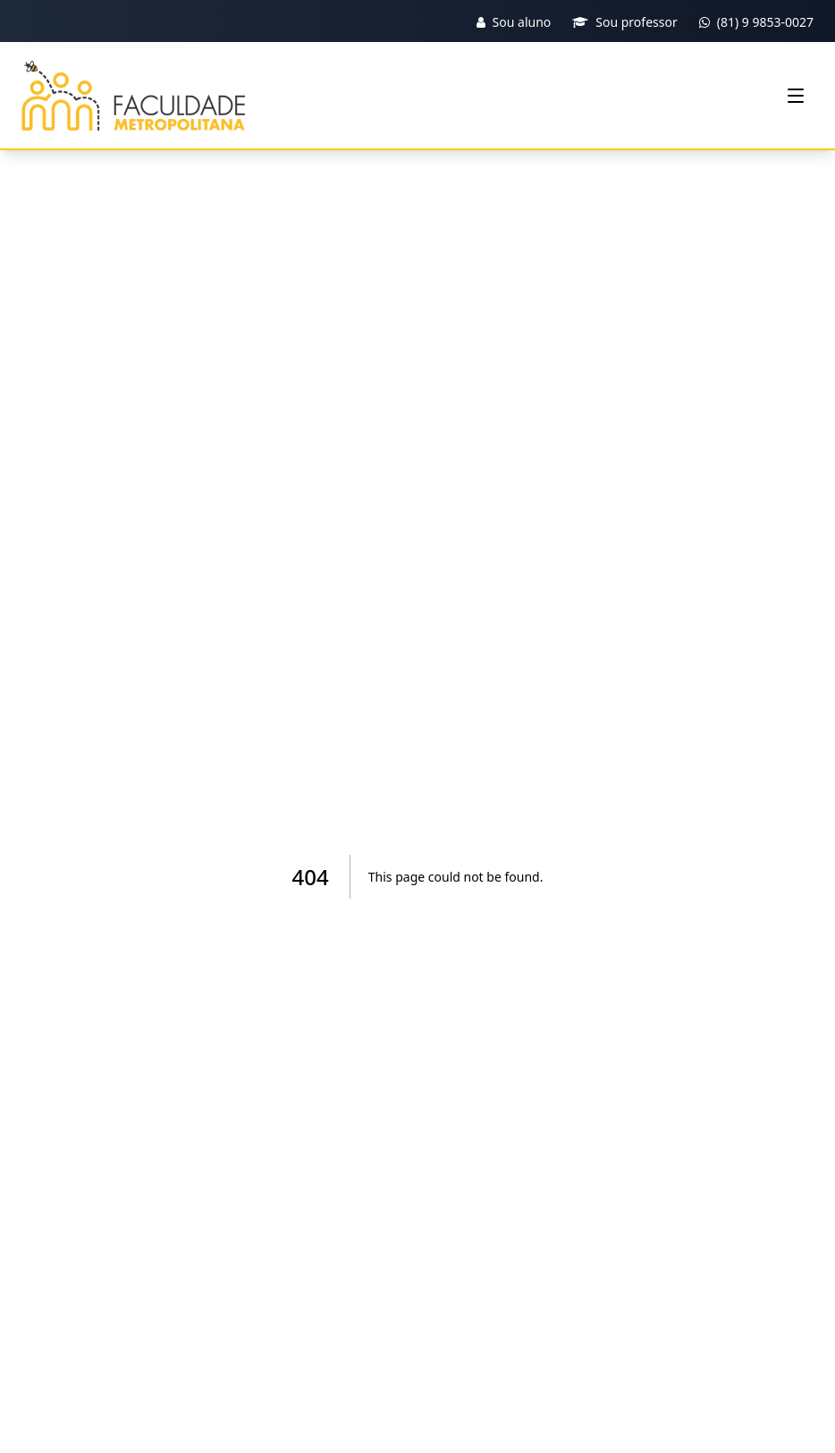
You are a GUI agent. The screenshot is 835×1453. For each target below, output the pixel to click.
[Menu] (796, 96)
